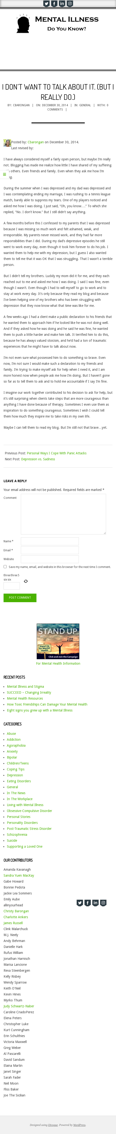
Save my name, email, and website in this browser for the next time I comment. (60, 566)
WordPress (79, 1125)
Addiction (14, 739)
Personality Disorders (22, 823)
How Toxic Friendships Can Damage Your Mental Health (47, 704)
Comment (10, 498)
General (85, 105)
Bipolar (12, 757)
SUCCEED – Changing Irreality (29, 692)
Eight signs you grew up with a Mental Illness (39, 710)
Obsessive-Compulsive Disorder (29, 811)
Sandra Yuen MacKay (19, 875)
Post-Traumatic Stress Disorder (29, 829)
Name (8, 541)
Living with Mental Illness (25, 805)
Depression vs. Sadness (38, 459)
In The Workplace (19, 799)
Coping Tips (15, 769)
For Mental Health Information (58, 663)
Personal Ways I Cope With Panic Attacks (56, 453)
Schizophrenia (17, 834)
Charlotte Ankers (16, 917)
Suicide (12, 840)
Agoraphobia (16, 745)
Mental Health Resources (25, 698)
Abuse (11, 733)
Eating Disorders (19, 781)
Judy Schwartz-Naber (19, 1006)
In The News (16, 793)
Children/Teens (18, 763)
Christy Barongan (16, 911)
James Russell (13, 923)
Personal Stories (18, 817)
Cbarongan (36, 142)
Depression (15, 775)
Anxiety (12, 751)
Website (9, 559)
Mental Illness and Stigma (25, 686)
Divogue (53, 1125)
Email (8, 550)
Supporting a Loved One (24, 846)
